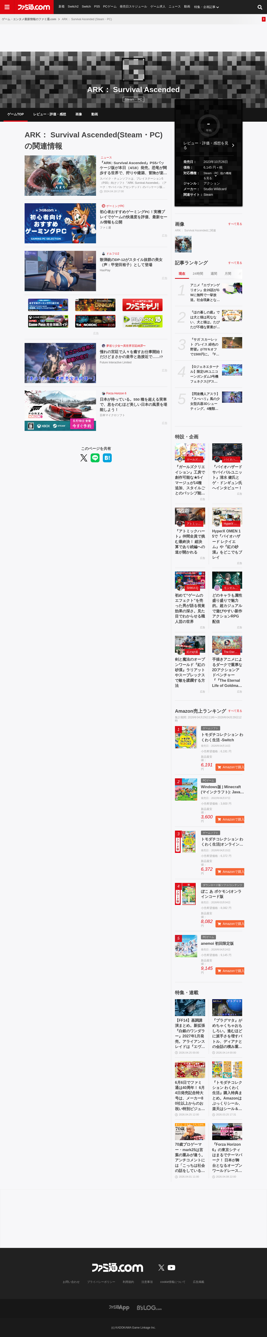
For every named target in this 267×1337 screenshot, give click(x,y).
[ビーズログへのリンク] (149, 1307)
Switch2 (73, 7)
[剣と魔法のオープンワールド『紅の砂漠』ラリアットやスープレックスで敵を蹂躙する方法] (190, 644)
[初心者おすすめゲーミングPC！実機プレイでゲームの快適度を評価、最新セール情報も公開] (60, 223)
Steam (208, 194)
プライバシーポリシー (101, 1282)
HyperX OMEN (232, 523)
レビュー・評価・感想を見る (205, 145)
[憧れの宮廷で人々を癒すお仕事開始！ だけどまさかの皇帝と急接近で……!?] (60, 363)
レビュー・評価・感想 (49, 114)
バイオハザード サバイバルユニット (232, 459)
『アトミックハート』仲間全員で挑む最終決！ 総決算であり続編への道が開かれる (190, 541)
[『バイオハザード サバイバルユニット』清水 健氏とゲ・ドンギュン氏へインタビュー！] (227, 451)
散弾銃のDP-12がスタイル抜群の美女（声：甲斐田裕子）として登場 (131, 262)
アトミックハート (195, 523)
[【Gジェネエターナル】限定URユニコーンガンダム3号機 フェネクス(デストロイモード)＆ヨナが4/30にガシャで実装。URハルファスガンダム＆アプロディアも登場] (232, 370)
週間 (214, 273)
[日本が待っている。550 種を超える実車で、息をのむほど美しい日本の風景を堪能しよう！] (60, 411)
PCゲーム (109, 7)
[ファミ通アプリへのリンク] (119, 1307)
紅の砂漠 (192, 652)
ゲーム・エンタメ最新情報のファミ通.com (29, 19)
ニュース (175, 7)
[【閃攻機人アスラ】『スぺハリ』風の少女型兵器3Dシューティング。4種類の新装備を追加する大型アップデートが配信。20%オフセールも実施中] (232, 397)
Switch (86, 7)
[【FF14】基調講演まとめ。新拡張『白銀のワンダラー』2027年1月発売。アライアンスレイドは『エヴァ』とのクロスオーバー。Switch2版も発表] (190, 1007)
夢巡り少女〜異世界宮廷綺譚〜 (126, 345)
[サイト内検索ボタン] (260, 7)
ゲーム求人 (158, 7)
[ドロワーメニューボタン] (7, 7)
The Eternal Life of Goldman (232, 652)
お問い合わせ (71, 1282)
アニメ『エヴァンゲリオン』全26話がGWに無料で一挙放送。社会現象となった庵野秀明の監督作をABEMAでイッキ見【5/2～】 (205, 292)
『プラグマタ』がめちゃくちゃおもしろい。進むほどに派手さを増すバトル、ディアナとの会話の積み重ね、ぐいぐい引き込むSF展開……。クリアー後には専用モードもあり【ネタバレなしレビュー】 (227, 1033)
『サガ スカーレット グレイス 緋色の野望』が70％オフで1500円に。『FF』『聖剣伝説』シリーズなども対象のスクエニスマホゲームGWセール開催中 (205, 347)
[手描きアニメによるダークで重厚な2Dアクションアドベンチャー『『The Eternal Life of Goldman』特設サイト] (227, 644)
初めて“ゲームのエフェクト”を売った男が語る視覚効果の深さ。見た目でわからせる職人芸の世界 (190, 608)
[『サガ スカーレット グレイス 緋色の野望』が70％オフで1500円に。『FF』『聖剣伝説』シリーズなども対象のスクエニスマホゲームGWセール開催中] (232, 342)
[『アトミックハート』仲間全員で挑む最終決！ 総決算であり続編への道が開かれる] (190, 516)
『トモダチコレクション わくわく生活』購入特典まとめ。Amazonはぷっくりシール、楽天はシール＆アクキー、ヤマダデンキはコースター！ (227, 1096)
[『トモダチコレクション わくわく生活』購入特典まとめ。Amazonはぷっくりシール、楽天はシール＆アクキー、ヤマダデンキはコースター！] (227, 1069)
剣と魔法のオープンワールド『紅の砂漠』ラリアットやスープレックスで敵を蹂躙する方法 (190, 672)
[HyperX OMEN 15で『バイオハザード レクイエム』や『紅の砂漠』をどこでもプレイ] (227, 516)
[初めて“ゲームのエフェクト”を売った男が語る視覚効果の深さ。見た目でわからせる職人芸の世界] (190, 580)
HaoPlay (105, 270)
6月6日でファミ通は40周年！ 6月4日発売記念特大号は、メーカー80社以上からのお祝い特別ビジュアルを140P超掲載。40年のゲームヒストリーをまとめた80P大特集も (190, 1096)
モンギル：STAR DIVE (232, 588)
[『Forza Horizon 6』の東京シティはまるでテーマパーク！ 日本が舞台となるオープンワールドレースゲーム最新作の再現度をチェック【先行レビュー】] (227, 1131)
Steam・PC (211, 173)
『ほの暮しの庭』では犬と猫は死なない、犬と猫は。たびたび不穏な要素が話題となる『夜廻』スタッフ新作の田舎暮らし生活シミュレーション (205, 320)
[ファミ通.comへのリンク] (34, 7)
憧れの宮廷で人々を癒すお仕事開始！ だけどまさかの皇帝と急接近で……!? (133, 354)
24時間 (198, 273)
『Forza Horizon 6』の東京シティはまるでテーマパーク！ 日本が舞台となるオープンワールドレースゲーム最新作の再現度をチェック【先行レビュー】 (227, 1157)
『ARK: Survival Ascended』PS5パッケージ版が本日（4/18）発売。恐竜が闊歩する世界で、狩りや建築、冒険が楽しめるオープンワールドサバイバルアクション (133, 168)
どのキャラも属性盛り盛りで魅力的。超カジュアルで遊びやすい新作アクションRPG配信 (227, 608)
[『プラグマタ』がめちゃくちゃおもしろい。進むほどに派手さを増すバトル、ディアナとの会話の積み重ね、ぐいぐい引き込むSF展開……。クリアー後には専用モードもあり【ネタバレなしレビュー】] (227, 1007)
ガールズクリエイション (195, 459)
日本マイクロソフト (112, 415)
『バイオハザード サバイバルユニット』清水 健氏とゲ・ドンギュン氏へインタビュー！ (227, 477)
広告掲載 (198, 1282)
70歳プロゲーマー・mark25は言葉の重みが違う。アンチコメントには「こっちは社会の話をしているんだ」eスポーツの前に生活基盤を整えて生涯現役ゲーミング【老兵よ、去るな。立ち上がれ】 (190, 1157)
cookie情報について (172, 1282)
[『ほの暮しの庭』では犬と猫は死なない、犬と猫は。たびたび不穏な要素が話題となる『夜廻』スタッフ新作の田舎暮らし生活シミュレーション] (232, 315)
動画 (188, 7)
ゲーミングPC (115, 206)
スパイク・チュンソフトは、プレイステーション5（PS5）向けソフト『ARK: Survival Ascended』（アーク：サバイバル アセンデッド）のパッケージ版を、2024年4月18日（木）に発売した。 (133, 183)
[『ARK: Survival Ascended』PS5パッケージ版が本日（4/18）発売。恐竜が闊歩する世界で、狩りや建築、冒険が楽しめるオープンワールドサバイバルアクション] (60, 175)
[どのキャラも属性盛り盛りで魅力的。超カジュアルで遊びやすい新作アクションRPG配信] (227, 580)
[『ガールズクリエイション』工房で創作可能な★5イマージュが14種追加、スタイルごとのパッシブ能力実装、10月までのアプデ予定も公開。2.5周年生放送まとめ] (190, 451)
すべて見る (235, 224)
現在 (182, 273)
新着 (62, 7)
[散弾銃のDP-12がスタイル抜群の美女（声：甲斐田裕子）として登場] (60, 271)
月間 (228, 273)
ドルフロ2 (112, 253)
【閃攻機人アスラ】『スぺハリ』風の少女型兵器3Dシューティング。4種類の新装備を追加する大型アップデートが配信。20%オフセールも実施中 (205, 401)
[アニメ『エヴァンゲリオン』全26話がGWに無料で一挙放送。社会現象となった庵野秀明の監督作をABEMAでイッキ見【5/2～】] (232, 288)
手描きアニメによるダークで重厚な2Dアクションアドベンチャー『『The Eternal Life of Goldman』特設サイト (227, 672)
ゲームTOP (15, 114)
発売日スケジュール (133, 7)
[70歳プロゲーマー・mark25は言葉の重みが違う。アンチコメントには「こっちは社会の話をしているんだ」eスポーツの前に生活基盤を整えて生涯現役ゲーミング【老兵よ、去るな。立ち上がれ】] (190, 1131)
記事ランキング (191, 262)
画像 (78, 114)
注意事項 (147, 1282)
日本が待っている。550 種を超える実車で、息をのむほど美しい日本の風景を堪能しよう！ (133, 404)
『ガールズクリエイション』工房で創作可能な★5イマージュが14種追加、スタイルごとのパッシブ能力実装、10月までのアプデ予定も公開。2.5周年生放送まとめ (190, 480)
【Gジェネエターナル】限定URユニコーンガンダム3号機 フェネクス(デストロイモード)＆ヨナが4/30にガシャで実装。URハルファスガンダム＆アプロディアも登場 (205, 374)
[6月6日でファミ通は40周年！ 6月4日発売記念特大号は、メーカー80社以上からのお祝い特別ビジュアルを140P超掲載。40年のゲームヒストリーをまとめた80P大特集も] (190, 1069)
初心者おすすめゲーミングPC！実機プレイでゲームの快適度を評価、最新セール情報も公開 (133, 217)
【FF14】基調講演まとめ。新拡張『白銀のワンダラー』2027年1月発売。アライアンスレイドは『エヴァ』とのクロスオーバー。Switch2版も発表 (190, 1033)
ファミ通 (105, 228)
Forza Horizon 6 (116, 393)
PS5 (97, 7)
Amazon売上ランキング (200, 711)
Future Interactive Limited (115, 362)
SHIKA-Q (192, 588)
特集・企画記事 (205, 7)
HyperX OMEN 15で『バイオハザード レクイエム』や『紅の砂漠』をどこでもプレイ (227, 544)
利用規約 (128, 1282)
